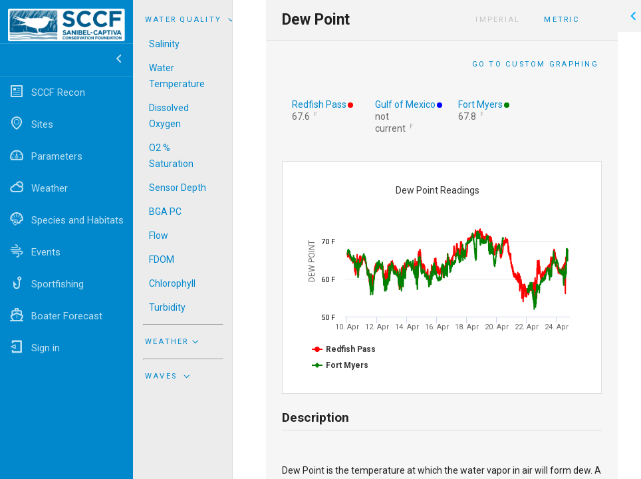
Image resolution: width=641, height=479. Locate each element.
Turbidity (167, 307)
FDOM (161, 259)
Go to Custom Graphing (535, 64)
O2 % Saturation (171, 155)
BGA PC (165, 211)
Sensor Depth (177, 187)
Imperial (497, 19)
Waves (169, 376)
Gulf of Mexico (405, 104)
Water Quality (191, 19)
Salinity (164, 44)
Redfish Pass (319, 104)
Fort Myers (480, 104)
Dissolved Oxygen (169, 115)
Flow (158, 235)
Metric (561, 19)
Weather (173, 341)
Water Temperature (177, 76)
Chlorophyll (172, 283)
